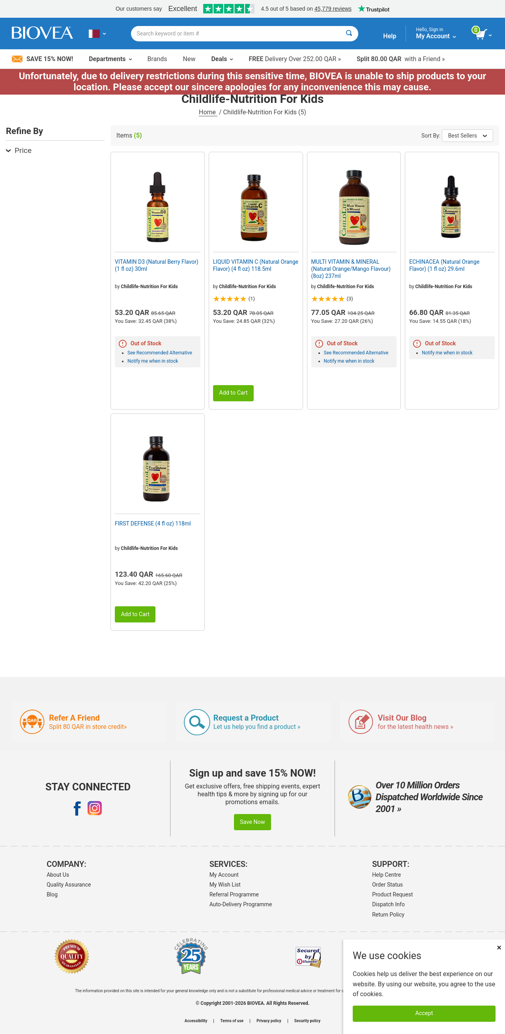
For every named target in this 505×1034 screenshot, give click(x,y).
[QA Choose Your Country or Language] (97, 33)
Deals (222, 59)
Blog (52, 894)
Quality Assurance (69, 884)
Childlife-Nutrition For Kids (149, 286)
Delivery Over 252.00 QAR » (294, 59)
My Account (224, 875)
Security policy (307, 1021)
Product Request (392, 894)
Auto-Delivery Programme (240, 904)
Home (208, 112)
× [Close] (499, 947)
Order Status (387, 884)
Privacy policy (268, 1021)
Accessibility (196, 1021)
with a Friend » (401, 59)
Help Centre (386, 875)
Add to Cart (233, 392)
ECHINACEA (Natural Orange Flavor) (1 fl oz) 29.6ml (444, 265)
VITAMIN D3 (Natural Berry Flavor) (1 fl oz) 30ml (156, 265)
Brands (157, 59)
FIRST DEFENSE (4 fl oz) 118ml (153, 523)
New (189, 59)
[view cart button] (484, 34)
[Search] (349, 33)
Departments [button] (110, 59)
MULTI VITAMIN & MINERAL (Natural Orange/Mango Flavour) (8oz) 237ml (351, 269)
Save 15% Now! (42, 59)
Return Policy (388, 914)
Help (389, 36)
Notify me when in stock (152, 361)
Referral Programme (234, 894)
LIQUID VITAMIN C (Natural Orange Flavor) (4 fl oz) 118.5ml (255, 265)
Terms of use (231, 1021)
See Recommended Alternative (159, 353)
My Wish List (225, 884)
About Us (58, 875)
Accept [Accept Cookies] (424, 1013)
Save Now (252, 822)
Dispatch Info (388, 904)
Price (19, 150)
